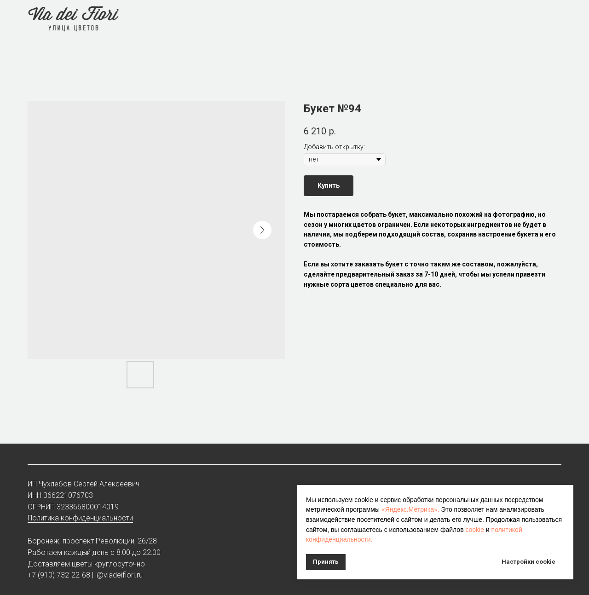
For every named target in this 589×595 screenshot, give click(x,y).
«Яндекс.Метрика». (410, 509)
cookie (474, 529)
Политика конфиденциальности (80, 518)
